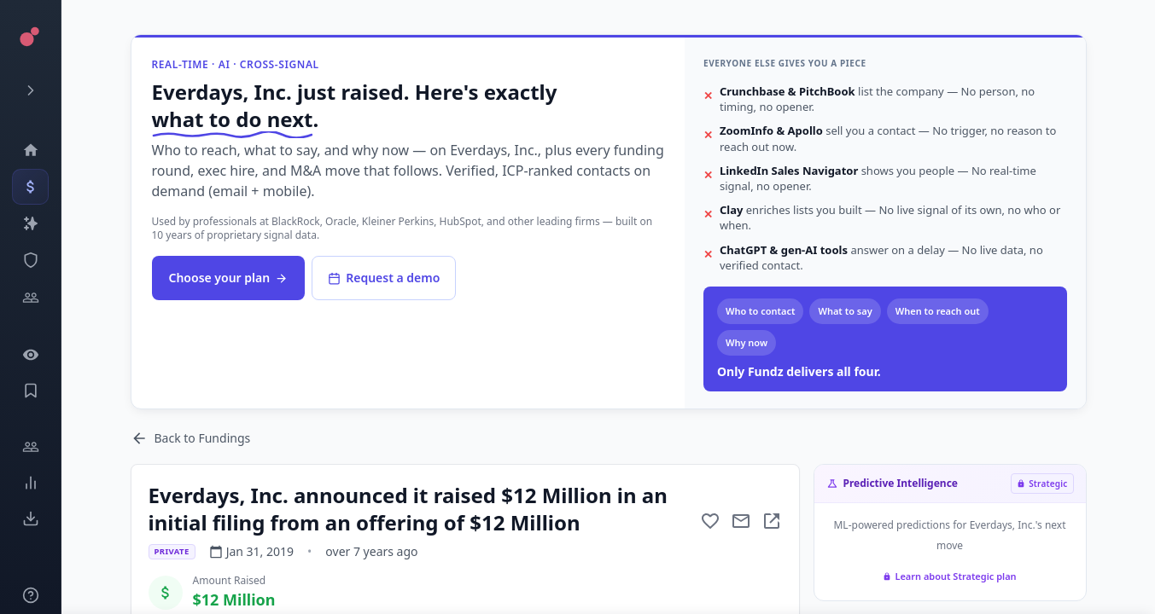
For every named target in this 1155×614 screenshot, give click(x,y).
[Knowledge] (30, 595)
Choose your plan (229, 277)
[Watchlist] (30, 355)
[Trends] (30, 483)
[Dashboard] (30, 150)
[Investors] (30, 298)
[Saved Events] (30, 391)
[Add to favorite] (710, 521)
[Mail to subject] (741, 521)
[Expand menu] (30, 90)
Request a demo (384, 277)
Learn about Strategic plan (949, 576)
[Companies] (30, 223)
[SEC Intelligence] (30, 260)
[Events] (30, 187)
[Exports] (30, 518)
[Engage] (30, 447)
